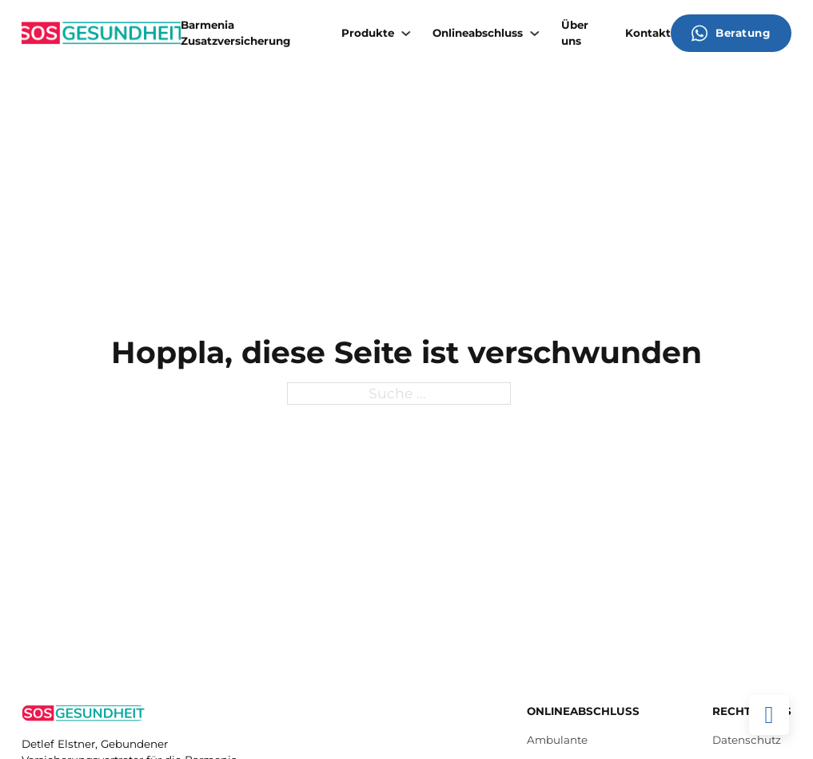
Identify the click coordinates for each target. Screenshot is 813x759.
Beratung (730, 33)
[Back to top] (769, 715)
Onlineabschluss (477, 32)
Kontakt (648, 32)
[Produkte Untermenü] (406, 33)
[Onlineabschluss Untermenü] (534, 33)
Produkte (367, 32)
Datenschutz (746, 739)
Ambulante (557, 739)
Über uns (574, 32)
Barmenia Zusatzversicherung (235, 32)
